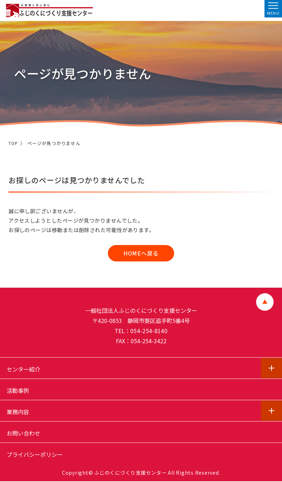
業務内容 (18, 412)
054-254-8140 (148, 331)
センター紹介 (23, 370)
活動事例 (18, 391)
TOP (13, 143)
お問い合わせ (23, 434)
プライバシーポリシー (35, 455)
